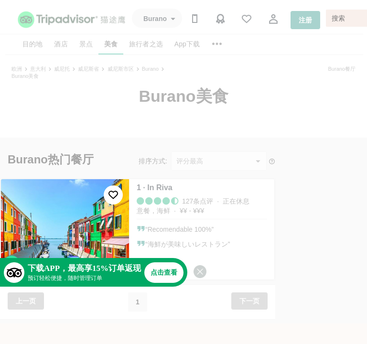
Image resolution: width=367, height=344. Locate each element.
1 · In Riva (155, 187)
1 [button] (138, 302)
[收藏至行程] (113, 194)
